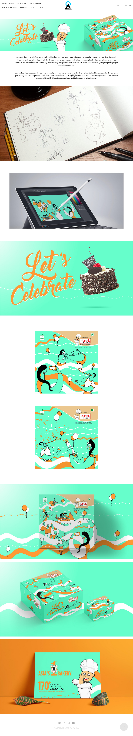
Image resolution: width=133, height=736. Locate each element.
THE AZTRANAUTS (9, 7)
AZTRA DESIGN (8, 3)
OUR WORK (22, 3)
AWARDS (23, 7)
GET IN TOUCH (37, 7)
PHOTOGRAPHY (36, 3)
